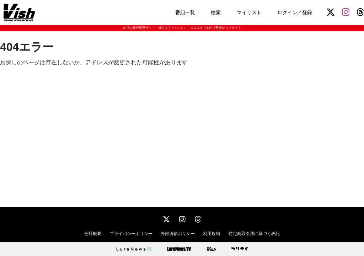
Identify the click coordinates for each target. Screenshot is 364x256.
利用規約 (211, 233)
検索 (216, 12)
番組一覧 (185, 12)
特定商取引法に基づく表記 (254, 233)
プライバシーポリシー (131, 233)
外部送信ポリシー (178, 233)
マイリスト (249, 12)
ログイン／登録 (294, 12)
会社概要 (92, 233)
